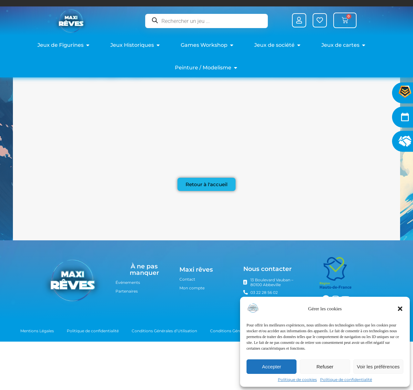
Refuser (325, 366)
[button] (400, 308)
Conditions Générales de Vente (239, 366)
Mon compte (192, 323)
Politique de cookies (297, 379)
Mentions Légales (37, 366)
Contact (187, 314)
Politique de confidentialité (346, 379)
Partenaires (127, 326)
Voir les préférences (378, 366)
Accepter (271, 366)
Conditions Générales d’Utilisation (164, 366)
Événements (128, 317)
